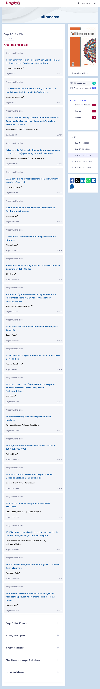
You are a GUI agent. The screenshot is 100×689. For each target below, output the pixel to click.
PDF (59, 74)
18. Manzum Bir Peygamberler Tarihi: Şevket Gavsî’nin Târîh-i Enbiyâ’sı (33, 566)
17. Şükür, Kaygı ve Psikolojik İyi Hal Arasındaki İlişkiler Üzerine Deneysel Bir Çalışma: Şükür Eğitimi (32, 534)
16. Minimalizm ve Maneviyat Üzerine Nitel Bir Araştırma (28, 505)
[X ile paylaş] (77, 180)
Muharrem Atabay (13, 544)
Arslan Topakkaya (31, 425)
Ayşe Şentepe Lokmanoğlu (28, 512)
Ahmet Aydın (11, 245)
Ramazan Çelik (12, 573)
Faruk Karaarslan (13, 187)
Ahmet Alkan (11, 216)
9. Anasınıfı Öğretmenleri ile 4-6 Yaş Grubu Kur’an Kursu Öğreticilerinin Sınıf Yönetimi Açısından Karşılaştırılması (31, 298)
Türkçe (85, 3)
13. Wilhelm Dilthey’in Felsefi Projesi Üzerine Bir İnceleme (29, 418)
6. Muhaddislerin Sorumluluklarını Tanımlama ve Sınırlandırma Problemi (30, 209)
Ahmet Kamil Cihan (27, 483)
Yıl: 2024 (9, 38)
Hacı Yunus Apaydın (14, 68)
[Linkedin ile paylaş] (82, 181)
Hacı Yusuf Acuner (25, 541)
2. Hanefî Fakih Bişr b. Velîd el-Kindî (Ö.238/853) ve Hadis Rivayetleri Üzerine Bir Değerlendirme (31, 90)
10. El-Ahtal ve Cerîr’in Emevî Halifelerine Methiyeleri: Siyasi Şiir (32, 328)
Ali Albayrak (11, 306)
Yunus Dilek (38, 541)
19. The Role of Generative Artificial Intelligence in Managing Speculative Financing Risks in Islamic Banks (30, 597)
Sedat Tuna (11, 335)
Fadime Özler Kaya (14, 364)
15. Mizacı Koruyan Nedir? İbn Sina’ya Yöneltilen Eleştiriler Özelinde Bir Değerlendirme (29, 476)
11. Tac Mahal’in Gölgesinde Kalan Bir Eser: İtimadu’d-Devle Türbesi (33, 357)
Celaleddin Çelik (31, 129)
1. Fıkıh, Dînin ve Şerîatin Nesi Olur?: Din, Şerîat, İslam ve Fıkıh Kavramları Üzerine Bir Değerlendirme (33, 61)
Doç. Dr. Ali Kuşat (37, 158)
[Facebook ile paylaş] (72, 181)
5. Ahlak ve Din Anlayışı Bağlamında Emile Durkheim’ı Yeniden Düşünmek (32, 180)
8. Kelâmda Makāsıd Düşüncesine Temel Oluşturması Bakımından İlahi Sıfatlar (33, 267)
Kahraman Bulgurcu (14, 97)
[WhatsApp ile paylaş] (88, 181)
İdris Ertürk (10, 396)
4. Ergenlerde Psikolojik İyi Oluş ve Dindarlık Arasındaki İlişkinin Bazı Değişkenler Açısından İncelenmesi (33, 152)
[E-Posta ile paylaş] (93, 181)
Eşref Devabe (11, 605)
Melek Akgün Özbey (14, 129)
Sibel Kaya (10, 274)
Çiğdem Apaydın (24, 306)
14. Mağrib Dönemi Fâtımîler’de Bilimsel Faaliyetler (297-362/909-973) (31, 447)
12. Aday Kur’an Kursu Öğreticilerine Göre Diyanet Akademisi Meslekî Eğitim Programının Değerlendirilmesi (30, 387)
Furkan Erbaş (11, 454)
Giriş (94, 3)
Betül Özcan (11, 512)
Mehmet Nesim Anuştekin (16, 158)
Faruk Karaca (11, 541)
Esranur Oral (11, 483)
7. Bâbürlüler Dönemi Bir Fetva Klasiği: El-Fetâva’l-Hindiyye (31, 238)
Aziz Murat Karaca (13, 425)
